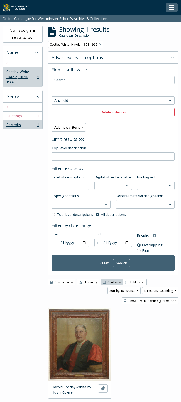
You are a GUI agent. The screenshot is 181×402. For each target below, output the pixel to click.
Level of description (68, 177)
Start (56, 234)
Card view (112, 282)
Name (12, 52)
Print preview (61, 282)
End (97, 234)
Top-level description (69, 148)
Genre (12, 96)
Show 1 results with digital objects (150, 301)
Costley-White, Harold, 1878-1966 (22, 77)
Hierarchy (88, 282)
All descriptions (113, 214)
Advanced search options (77, 57)
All (8, 62)
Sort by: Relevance (122, 291)
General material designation (139, 195)
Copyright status (65, 195)
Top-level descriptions (75, 214)
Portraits (22, 125)
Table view (135, 282)
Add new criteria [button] (67, 127)
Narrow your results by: (23, 34)
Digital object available (112, 177)
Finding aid (146, 177)
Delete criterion (113, 112)
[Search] (113, 80)
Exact (146, 250)
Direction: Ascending (159, 291)
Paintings (22, 116)
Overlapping (152, 245)
